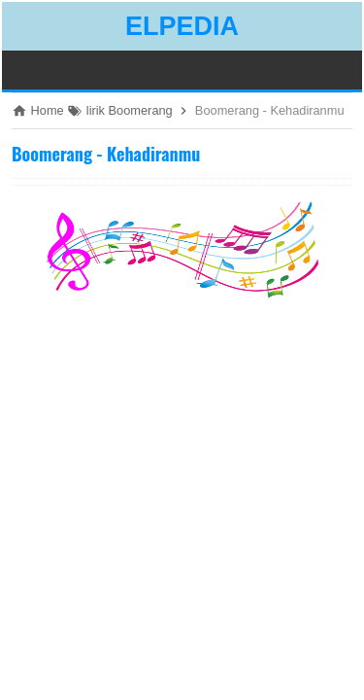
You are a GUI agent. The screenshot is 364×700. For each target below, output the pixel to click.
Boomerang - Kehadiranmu (106, 153)
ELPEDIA (182, 26)
